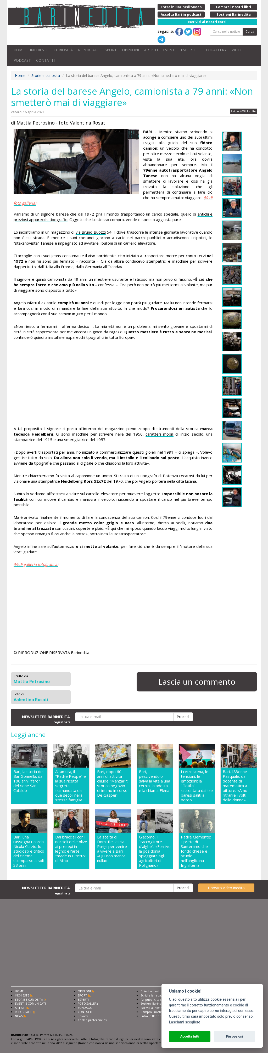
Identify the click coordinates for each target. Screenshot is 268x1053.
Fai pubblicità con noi (155, 999)
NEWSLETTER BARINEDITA (46, 719)
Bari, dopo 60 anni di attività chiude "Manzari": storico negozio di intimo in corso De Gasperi (112, 783)
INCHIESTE (39, 49)
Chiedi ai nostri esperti (156, 991)
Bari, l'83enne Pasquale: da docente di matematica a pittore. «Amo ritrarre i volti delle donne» (235, 785)
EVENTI (169, 49)
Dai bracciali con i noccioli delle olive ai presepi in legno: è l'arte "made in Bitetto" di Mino (71, 849)
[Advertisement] (113, 383)
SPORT (111, 49)
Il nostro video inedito (226, 887)
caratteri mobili (160, 434)
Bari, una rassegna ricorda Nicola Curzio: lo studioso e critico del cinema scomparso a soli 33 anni (28, 851)
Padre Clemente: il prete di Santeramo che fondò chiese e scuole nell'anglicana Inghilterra (196, 851)
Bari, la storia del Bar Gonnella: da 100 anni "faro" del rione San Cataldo (28, 781)
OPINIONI (130, 49)
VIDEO (237, 49)
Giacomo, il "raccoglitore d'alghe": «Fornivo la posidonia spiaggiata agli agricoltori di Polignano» (155, 851)
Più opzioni (234, 1036)
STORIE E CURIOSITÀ (29, 999)
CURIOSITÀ (63, 49)
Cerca (249, 31)
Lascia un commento (196, 681)
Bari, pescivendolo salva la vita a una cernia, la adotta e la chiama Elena (154, 781)
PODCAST (22, 60)
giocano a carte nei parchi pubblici (128, 237)
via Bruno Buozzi (91, 232)
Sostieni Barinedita (154, 1003)
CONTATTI (45, 60)
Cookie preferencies (92, 1020)
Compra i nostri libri (155, 1012)
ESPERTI (188, 49)
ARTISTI (151, 49)
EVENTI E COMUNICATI (30, 1003)
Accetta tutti (189, 1036)
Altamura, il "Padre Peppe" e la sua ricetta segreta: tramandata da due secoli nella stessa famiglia (70, 785)
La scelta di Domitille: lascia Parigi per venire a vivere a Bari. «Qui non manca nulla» (112, 849)
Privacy (83, 1016)
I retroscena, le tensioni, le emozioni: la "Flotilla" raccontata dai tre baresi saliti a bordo (197, 785)
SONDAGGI (85, 1008)
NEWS (19, 1016)
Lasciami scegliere (184, 1022)
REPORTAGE (88, 49)
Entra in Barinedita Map (157, 1016)
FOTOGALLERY (213, 49)
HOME (19, 49)
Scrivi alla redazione (155, 995)
